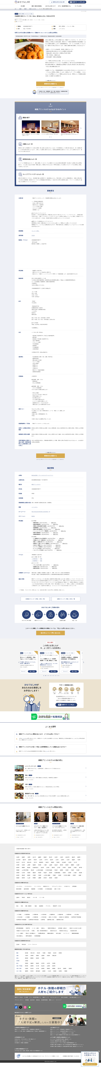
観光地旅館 (18, 889)
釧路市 (25, 8)
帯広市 (50, 857)
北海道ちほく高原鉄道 (64, 917)
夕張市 (61, 857)
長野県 (31, 965)
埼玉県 (38, 953)
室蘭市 (39, 857)
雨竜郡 (17, 870)
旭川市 (34, 857)
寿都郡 (23, 867)
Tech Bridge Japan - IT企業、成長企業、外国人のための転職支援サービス (29, 1050)
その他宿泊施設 (48, 889)
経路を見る (53, 522)
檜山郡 (56, 865)
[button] (43, 675)
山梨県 (48, 965)
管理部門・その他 (57, 906)
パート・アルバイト (32, 944)
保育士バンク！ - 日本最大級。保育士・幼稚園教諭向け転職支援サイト (28, 1029)
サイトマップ (58, 1000)
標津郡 (50, 877)
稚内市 (24, 859)
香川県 (59, 968)
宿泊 (17, 906)
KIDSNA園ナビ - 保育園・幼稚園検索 (21, 1042)
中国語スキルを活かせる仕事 (22, 930)
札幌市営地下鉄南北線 (33, 919)
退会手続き (32, 1000)
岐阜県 (37, 958)
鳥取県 (48, 968)
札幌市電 (43, 919)
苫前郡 (66, 870)
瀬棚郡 (72, 865)
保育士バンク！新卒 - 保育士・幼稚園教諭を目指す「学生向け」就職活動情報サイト (30, 1031)
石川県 (37, 965)
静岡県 (31, 958)
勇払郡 (32, 870)
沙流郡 (75, 872)
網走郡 (34, 872)
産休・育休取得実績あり (33, 36)
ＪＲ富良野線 (27, 914)
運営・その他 (57, 889)
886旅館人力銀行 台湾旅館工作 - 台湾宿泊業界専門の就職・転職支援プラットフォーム (66, 1046)
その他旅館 (40, 889)
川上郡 (28, 877)
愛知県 (26, 958)
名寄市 (62, 859)
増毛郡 (56, 870)
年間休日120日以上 (63, 930)
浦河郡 (17, 875)
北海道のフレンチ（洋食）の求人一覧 (35, 599)
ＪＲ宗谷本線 (43, 917)
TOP (15, 8)
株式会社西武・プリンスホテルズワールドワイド (42, 475)
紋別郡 (50, 872)
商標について (51, 1000)
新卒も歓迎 (58, 933)
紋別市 (51, 859)
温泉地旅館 (26, 889)
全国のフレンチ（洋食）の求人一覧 (66, 599)
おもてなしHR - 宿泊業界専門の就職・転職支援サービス (60, 1039)
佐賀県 (60, 971)
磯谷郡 (28, 867)
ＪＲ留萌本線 (68, 914)
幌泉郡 (28, 875)
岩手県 (42, 963)
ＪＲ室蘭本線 (52, 914)
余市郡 (64, 867)
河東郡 (39, 875)
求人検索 (23, 6)
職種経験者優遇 (51, 36)
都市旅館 (74, 886)
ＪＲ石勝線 (27, 917)
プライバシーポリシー (19, 1000)
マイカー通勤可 (19, 933)
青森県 (37, 963)
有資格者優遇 (58, 36)
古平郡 (58, 867)
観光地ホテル (46, 886)
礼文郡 (23, 872)
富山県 (42, 965)
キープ (25, 671)
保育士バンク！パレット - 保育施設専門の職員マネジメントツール (62, 1031)
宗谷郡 (77, 870)
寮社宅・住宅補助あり (31, 933)
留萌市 (78, 857)
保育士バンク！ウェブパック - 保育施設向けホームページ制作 (62, 1033)
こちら (23, 738)
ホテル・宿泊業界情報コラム (64, 6)
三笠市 (67, 859)
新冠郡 (80, 872)
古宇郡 (47, 867)
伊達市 (58, 862)
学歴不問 (25, 36)
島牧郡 (17, 867)
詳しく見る (34, 671)
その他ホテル (67, 886)
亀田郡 (34, 865)
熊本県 (31, 971)
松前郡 (23, 865)
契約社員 (24, 944)
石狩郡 (17, 865)
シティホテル (34, 507)
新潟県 (26, 965)
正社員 (33, 235)
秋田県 (53, 963)
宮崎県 (54, 971)
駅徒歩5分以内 (53, 930)
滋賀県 (42, 955)
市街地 (23, 897)
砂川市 (23, 862)
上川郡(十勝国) (47, 875)
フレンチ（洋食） (29, 13)
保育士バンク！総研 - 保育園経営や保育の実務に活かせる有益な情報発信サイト (65, 1034)
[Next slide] (80, 128)
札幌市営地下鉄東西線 (76, 917)
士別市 (57, 859)
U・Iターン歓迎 (35, 928)
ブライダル (48, 906)
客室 (36, 906)
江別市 (40, 859)
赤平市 (46, 859)
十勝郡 (79, 875)
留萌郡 (61, 870)
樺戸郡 (80, 867)
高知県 (70, 968)
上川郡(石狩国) (25, 870)
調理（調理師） (22, 13)
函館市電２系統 (50, 919)
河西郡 (54, 875)
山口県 (37, 968)
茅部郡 (39, 865)
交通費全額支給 (43, 36)
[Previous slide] (18, 662)
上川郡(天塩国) (39, 870)
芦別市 (35, 859)
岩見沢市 (67, 857)
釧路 (41, 558)
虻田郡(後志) (35, 867)
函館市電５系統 (60, 919)
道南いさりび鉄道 (53, 917)
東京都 (26, 953)
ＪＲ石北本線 (19, 917)
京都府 (37, 955)
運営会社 (38, 1000)
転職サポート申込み (19, 997)
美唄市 (29, 859)
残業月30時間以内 (52, 928)
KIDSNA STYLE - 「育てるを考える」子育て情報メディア (25, 1039)
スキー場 (35, 897)
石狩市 (69, 862)
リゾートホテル (37, 886)
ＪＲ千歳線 (18, 914)
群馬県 (60, 953)
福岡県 (26, 971)
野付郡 (45, 877)
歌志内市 (29, 862)
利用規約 (27, 1000)
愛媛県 (53, 968)
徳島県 (64, 968)
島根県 (42, 968)
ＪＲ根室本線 (34, 558)
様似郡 (23, 875)
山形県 (48, 963)
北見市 (56, 857)
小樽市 (28, 857)
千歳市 (78, 859)
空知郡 (69, 867)
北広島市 (64, 862)
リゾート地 (41, 897)
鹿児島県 (38, 971)
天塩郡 (72, 870)
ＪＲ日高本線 (43, 914)
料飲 (22, 906)
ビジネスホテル (28, 886)
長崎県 (43, 971)
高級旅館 (33, 889)
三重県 (42, 958)
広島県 (26, 968)
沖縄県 (65, 971)
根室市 (73, 859)
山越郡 (50, 865)
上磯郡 (28, 865)
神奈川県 (32, 953)
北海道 (20, 8)
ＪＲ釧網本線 (34, 560)
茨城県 (49, 953)
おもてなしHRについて (50, 6)
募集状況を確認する (50, 84)
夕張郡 (75, 867)
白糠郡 (39, 877)
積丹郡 (53, 867)
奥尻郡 (66, 865)
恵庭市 (52, 862)
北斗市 (75, 862)
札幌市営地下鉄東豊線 (21, 919)
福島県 (31, 963)
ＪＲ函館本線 (35, 914)
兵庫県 (31, 955)
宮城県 (26, 963)
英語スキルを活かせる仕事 (75, 928)
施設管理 (41, 906)
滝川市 (17, 862)
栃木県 (54, 953)
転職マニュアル (46, 997)
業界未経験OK (29, 936)
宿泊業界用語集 (44, 1000)
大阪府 (26, 955)
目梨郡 (56, 877)
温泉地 (17, 897)
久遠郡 (77, 865)
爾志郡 (61, 865)
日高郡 (34, 875)
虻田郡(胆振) (57, 872)
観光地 (33, 516)
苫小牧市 (18, 859)
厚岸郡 (23, 877)
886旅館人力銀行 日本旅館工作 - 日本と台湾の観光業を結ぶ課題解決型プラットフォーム (67, 1044)
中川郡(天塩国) (48, 870)
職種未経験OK (50, 933)
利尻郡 (28, 872)
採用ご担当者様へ (64, 997)
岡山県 (31, 968)
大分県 (49, 971)
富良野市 (41, 862)
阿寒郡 (34, 877)
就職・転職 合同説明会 (37, 6)
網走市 (73, 857)
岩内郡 (42, 867)
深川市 (35, 862)
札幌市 (17, 857)
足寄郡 (74, 875)
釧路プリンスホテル (32, 8)
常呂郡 (45, 872)
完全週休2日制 (73, 930)
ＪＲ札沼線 (76, 914)
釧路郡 (17, 877)
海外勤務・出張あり (62, 928)
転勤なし (43, 928)
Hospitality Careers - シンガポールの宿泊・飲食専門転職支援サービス (63, 1042)
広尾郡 (59, 875)
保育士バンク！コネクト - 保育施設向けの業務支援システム (61, 1029)
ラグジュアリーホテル (57, 886)
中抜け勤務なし (19, 936)
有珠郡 (64, 872)
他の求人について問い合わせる (50, 633)
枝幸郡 (17, 872)
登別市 (47, 862)
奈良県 (48, 955)
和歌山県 (54, 955)
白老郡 (69, 872)
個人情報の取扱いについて (75, 997)
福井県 (53, 965)
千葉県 (43, 953)
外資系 (33, 930)
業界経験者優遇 (19, 36)
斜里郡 (39, 872)
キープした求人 (78, 6)
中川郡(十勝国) (67, 875)
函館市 (23, 857)
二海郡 (45, 865)
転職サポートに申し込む (77, 2)
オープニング (66, 933)
